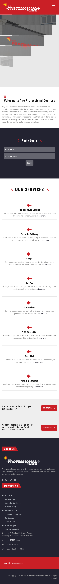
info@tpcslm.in (12, 544)
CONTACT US (49, 408)
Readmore (41, 216)
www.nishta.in (17, 563)
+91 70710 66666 (13, 540)
